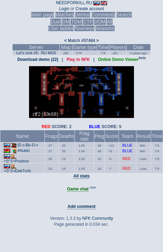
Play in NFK (78, 59)
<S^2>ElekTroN (17, 171)
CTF (88, 21)
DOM (100, 21)
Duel (56, 21)
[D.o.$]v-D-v (27, 145)
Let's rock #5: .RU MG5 (36, 53)
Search (124, 15)
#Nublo (23, 150)
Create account (90, 8)
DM (66, 21)
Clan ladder (60, 28)
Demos (82, 15)
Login (64, 8)
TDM (76, 21)
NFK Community (97, 218)
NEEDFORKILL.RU (74, 2)
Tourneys (84, 28)
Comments (103, 15)
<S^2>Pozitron (16, 161)
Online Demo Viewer (118, 59)
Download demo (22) (37, 59)
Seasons (104, 28)
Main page (42, 15)
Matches (64, 15)
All (110, 21)
